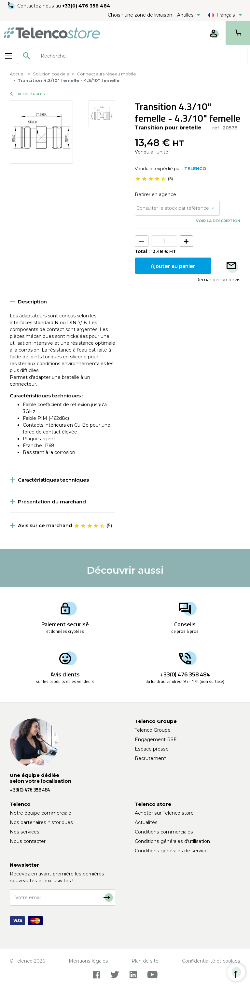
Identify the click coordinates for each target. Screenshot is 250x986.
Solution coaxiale (51, 73)
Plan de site (145, 961)
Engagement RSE (156, 739)
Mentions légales (88, 961)
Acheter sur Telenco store (164, 813)
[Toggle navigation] (8, 56)
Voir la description (218, 221)
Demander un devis (217, 280)
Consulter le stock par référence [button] (172, 208)
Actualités (146, 822)
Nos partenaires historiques (41, 822)
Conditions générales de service (171, 851)
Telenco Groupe (153, 730)
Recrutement (150, 758)
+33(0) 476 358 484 (86, 6)
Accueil (17, 73)
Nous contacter (28, 841)
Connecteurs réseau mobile (106, 73)
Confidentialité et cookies (211, 961)
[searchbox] (141, 56)
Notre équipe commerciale (40, 813)
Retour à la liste (29, 94)
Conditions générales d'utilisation (172, 841)
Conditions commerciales (164, 832)
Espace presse (152, 749)
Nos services (24, 832)
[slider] (151, 179)
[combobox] (132, 56)
